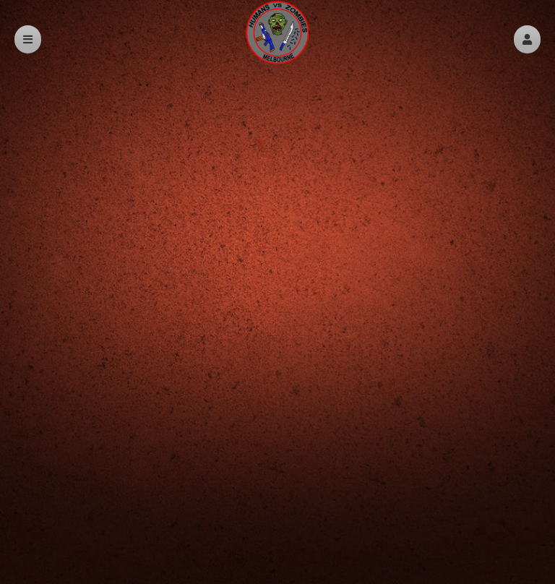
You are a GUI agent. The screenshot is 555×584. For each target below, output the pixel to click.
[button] (527, 39)
